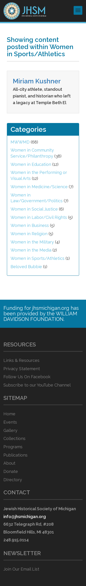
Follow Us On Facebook (26, 376)
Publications (15, 455)
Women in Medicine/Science (39, 186)
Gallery (10, 430)
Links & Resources (21, 360)
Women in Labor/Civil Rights (39, 217)
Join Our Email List (21, 569)
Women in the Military (32, 242)
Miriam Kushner (37, 81)
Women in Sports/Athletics (37, 258)
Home (9, 413)
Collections (14, 438)
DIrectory (12, 479)
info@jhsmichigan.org (24, 516)
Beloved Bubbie (26, 266)
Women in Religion (29, 233)
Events (10, 422)
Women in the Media (31, 250)
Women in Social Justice (34, 209)
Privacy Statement (21, 368)
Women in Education (31, 164)
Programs (12, 446)
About (9, 463)
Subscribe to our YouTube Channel (37, 385)
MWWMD (20, 142)
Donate (10, 471)
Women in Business (30, 225)
